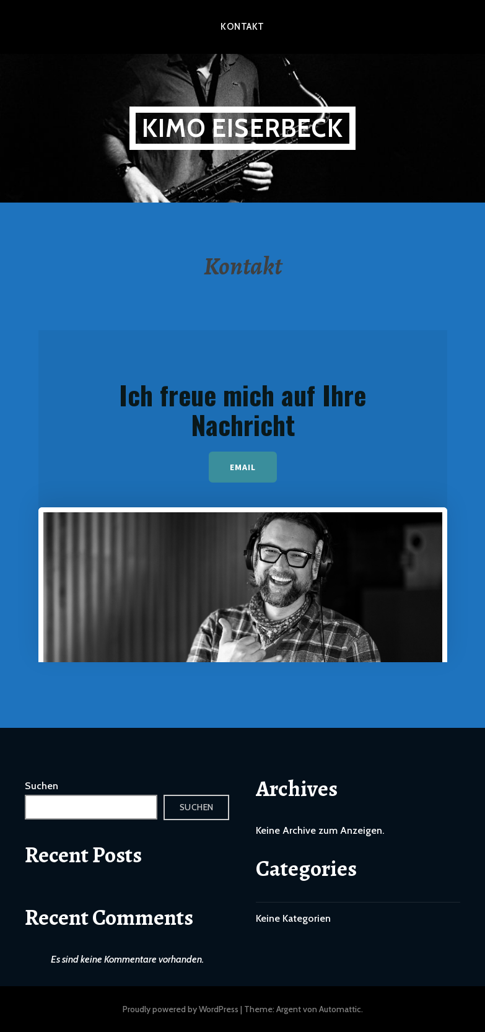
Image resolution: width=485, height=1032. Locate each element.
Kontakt (242, 26)
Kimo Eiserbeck (242, 128)
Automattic (340, 1009)
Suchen (41, 786)
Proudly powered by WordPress (180, 1009)
